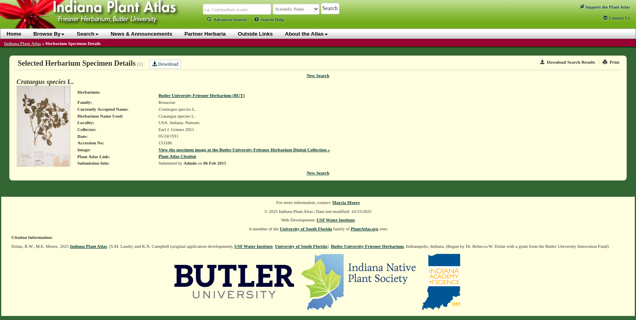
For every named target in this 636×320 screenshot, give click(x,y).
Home (13, 34)
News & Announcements (141, 34)
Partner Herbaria (205, 34)
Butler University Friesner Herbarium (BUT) (202, 95)
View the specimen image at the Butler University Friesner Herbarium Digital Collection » (244, 149)
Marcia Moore (346, 202)
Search (87, 34)
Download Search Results (567, 62)
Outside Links (255, 34)
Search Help (269, 19)
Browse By (48, 34)
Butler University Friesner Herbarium (367, 246)
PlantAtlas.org (364, 228)
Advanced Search (227, 19)
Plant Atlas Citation (177, 156)
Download (165, 64)
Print (611, 62)
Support (605, 6)
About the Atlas (306, 34)
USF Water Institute (336, 219)
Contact (616, 17)
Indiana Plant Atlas (22, 43)
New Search (318, 75)
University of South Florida (306, 228)
